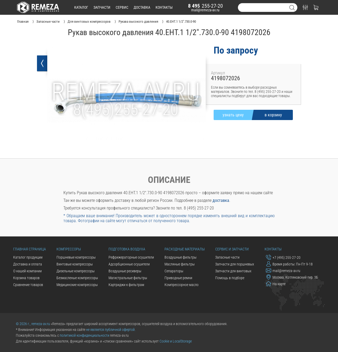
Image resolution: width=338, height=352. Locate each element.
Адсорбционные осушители (129, 264)
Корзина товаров (26, 278)
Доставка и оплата (27, 264)
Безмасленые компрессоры (77, 278)
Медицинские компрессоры (77, 285)
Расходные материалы (185, 249)
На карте (275, 283)
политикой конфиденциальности (84, 335)
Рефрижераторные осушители (131, 257)
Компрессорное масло (182, 285)
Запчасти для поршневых (234, 264)
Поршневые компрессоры (76, 257)
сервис (122, 7)
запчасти (101, 7)
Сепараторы (174, 271)
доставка (142, 7)
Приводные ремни (178, 278)
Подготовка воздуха (127, 249)
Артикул (218, 72)
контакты (164, 7)
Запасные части (227, 257)
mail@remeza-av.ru (205, 10)
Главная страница (29, 249)
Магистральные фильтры (128, 278)
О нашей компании (27, 271)
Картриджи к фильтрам (126, 285)
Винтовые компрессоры (75, 264)
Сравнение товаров (28, 285)
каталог (81, 7)
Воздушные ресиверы (125, 271)
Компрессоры (69, 249)
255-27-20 (205, 6)
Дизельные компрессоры (76, 271)
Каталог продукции (28, 257)
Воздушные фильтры (180, 257)
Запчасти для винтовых (233, 271)
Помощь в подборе (229, 278)
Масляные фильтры (180, 264)
